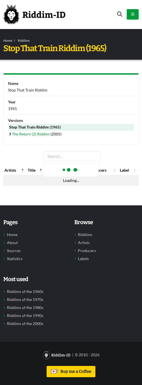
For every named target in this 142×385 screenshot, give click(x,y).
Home (7, 40)
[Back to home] (34, 14)
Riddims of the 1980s (25, 307)
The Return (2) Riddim (31, 134)
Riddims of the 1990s (25, 315)
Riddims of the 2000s (25, 323)
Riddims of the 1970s (25, 299)
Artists (84, 242)
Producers (87, 250)
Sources (14, 250)
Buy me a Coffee (71, 371)
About (12, 242)
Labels (83, 258)
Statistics (14, 258)
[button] (22, 170)
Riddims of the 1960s (25, 291)
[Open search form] (119, 14)
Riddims (24, 40)
